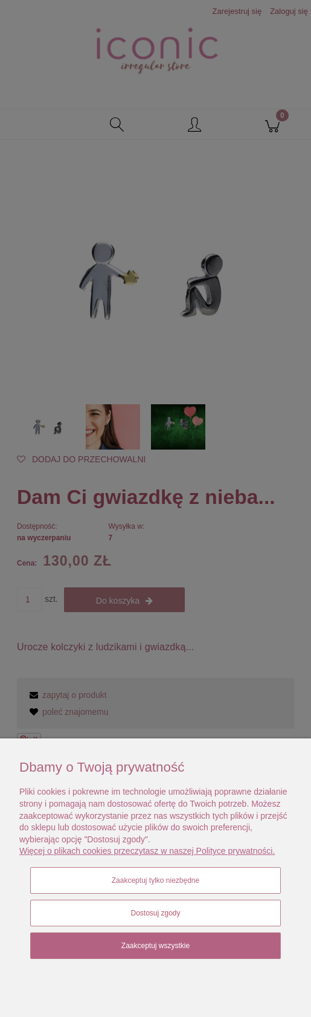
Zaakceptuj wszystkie (155, 945)
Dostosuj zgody (155, 913)
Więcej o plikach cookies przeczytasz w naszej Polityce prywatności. (147, 851)
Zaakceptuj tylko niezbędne (155, 880)
